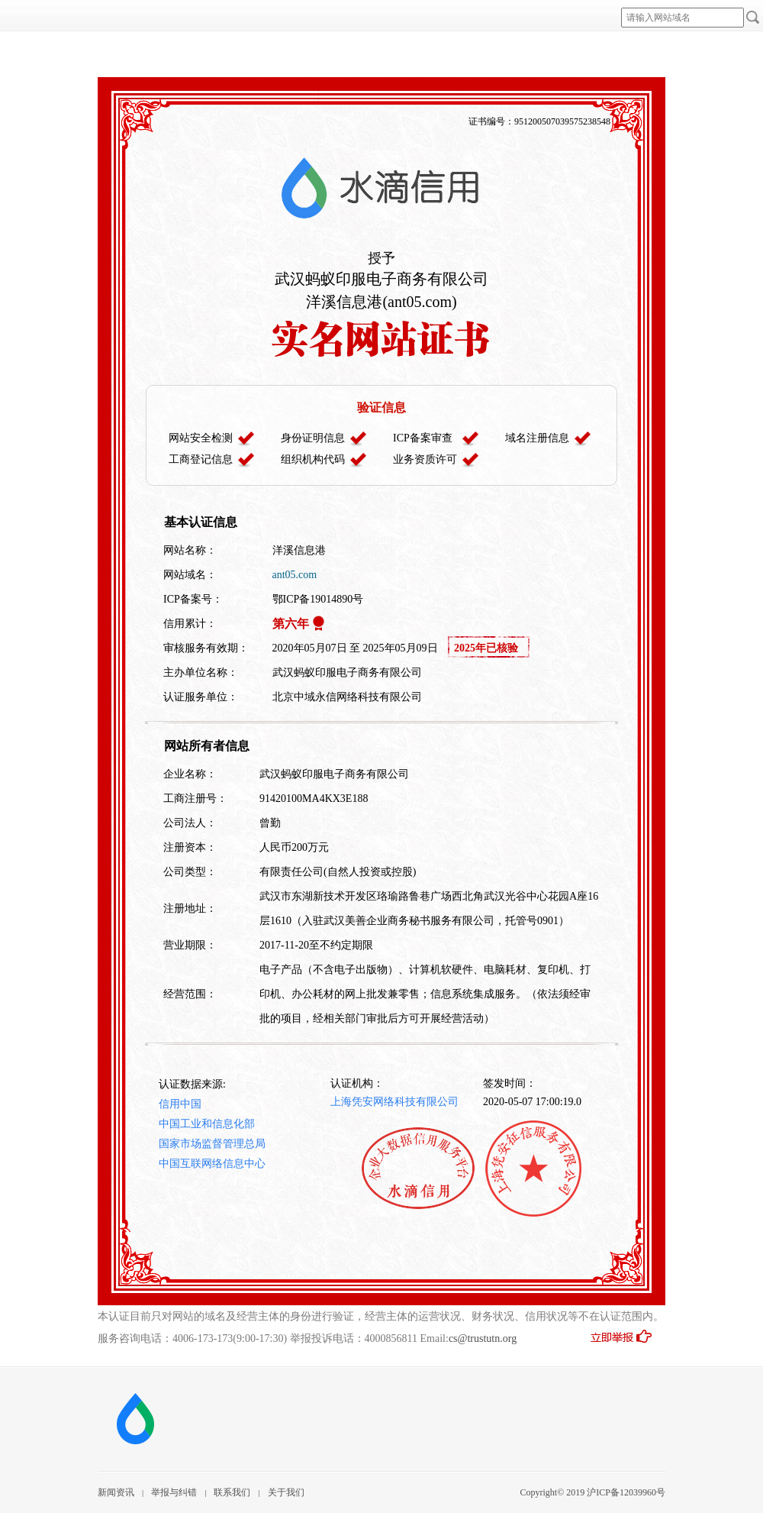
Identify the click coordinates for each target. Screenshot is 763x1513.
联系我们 (232, 1492)
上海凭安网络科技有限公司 (394, 1101)
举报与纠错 (174, 1492)
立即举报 (628, 1341)
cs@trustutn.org (483, 1338)
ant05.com (294, 574)
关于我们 (286, 1492)
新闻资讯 (116, 1492)
